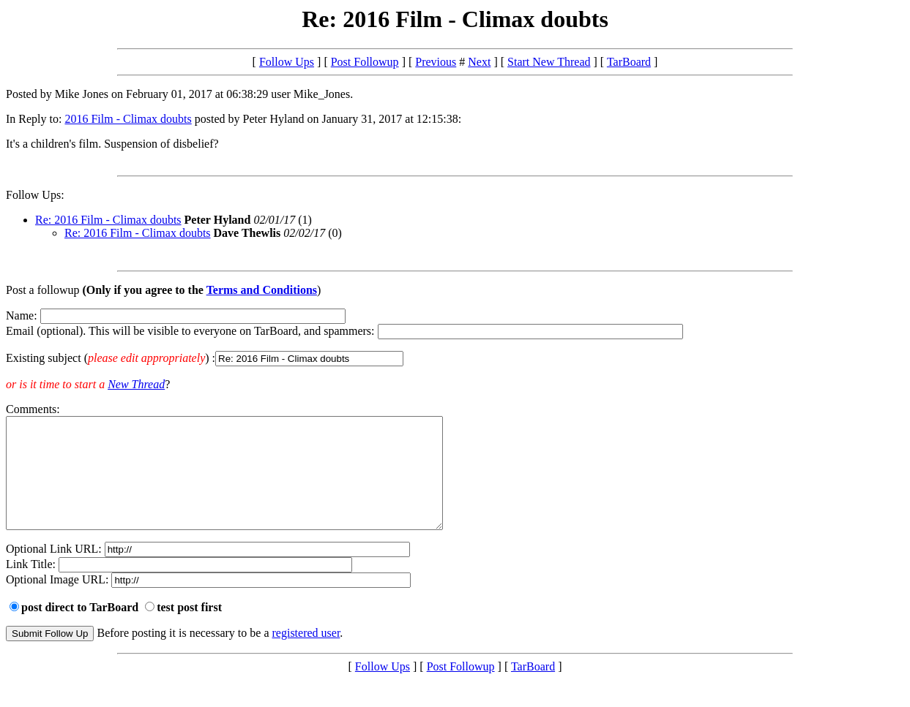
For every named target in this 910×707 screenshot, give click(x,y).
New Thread (136, 384)
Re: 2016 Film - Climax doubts (108, 219)
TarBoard (629, 62)
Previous (435, 62)
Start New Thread (548, 62)
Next (479, 62)
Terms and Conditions (261, 290)
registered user (306, 655)
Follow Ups (286, 62)
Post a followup (42, 290)
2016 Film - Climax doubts (127, 119)
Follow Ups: (35, 195)
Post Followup (365, 62)
